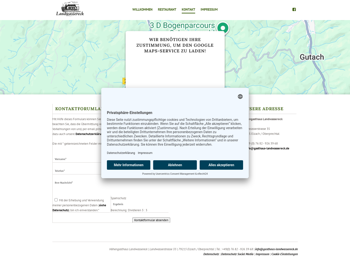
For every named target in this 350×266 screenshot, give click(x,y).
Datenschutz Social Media (237, 254)
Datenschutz (211, 254)
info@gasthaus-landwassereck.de (267, 148)
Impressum (209, 9)
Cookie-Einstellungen (284, 254)
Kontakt (188, 9)
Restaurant (167, 9)
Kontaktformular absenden (151, 220)
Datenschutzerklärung (90, 134)
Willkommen (142, 9)
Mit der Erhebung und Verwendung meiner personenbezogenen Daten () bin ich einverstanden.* (79, 205)
